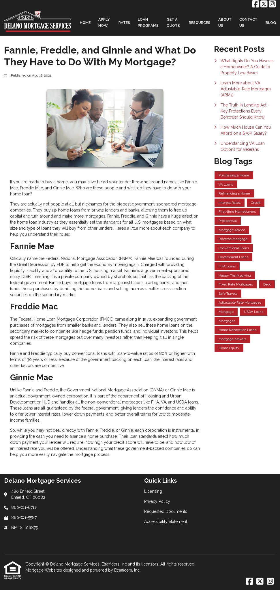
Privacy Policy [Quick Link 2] (157, 501)
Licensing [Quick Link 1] (153, 491)
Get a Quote (173, 22)
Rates (124, 22)
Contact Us (248, 22)
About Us (225, 22)
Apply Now (104, 22)
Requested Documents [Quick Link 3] (165, 511)
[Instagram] (272, 4)
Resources (199, 22)
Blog (271, 22)
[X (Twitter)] (264, 4)
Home (85, 22)
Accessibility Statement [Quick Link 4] (165, 521)
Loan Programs (148, 22)
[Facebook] (255, 4)
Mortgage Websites (44, 570)
